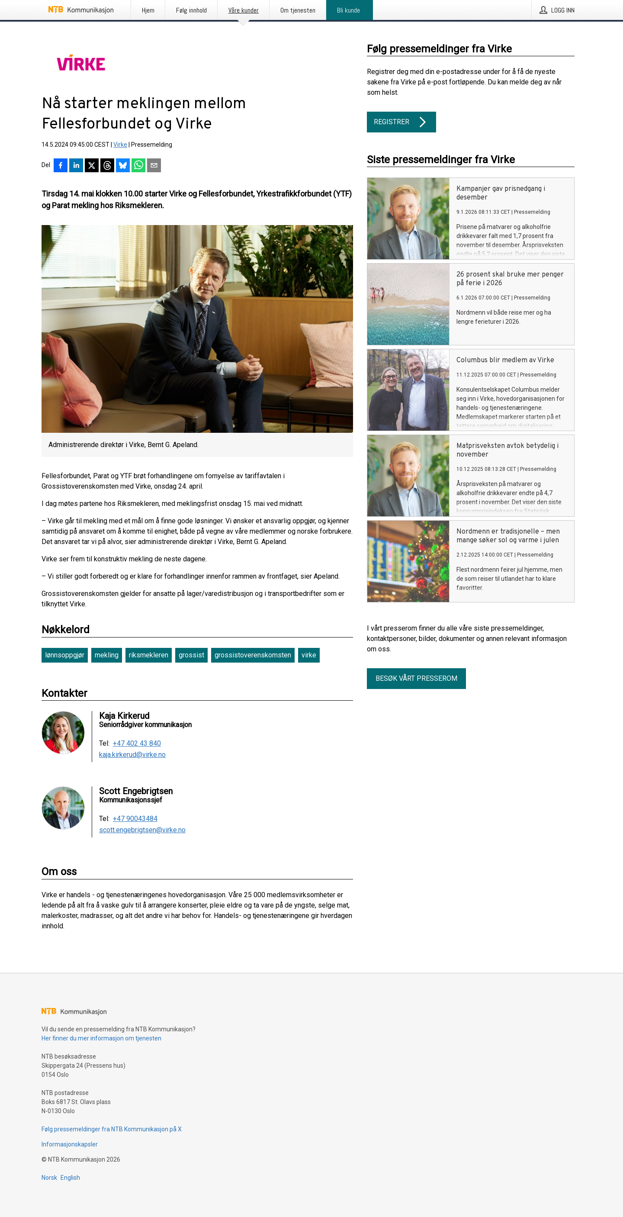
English (70, 1177)
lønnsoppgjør (64, 655)
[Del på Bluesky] (123, 166)
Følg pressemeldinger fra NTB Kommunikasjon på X (112, 1129)
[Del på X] (92, 166)
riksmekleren (148, 655)
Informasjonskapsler (70, 1144)
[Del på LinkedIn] (76, 166)
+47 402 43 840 (137, 743)
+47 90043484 (135, 819)
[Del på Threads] (107, 166)
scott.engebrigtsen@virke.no (142, 830)
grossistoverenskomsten (253, 655)
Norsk (49, 1177)
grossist (191, 655)
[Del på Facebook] (60, 166)
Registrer (401, 122)
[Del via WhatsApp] (138, 166)
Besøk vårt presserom (416, 678)
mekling (107, 655)
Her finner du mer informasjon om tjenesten (101, 1038)
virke (309, 655)
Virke (120, 144)
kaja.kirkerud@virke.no (132, 755)
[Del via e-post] (154, 166)
